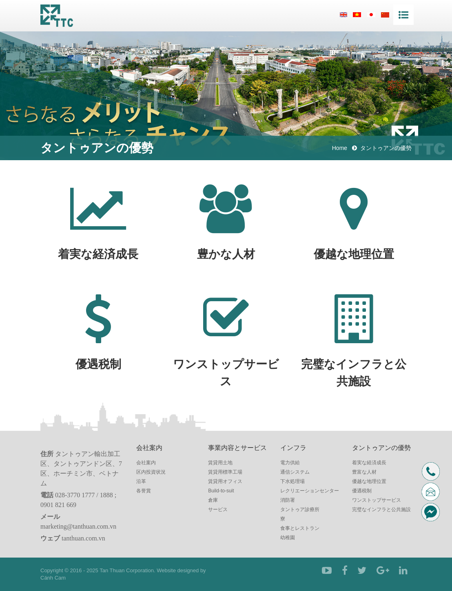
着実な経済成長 (369, 462)
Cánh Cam (53, 578)
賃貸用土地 (220, 462)
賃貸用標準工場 (225, 472)
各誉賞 (143, 491)
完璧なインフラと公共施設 (381, 509)
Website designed (178, 570)
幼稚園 (287, 537)
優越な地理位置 (369, 481)
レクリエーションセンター (309, 491)
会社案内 (146, 462)
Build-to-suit (221, 491)
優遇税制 (362, 491)
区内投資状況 (151, 472)
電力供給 (290, 462)
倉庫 (213, 500)
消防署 (287, 500)
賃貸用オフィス (225, 481)
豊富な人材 (364, 472)
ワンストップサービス (376, 500)
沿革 (141, 481)
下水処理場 (292, 481)
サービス (218, 509)
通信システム (295, 472)
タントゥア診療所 (299, 509)
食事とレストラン (299, 528)
